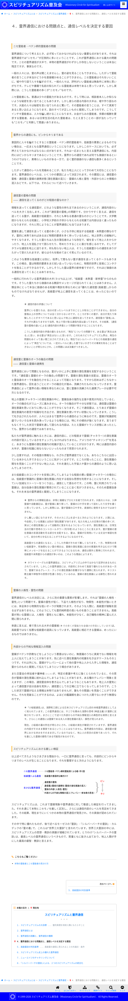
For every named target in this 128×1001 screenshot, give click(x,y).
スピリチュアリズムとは (24, 13)
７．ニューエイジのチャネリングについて (36, 957)
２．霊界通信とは (25, 930)
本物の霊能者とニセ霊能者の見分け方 (31, 863)
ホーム (7, 13)
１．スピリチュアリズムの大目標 (51, 924)
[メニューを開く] (123, 4)
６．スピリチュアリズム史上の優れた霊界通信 (38, 952)
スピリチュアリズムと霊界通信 (52, 13)
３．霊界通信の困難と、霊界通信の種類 (35, 935)
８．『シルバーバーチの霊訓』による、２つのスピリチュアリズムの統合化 (50, 962)
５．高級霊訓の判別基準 (79, 890)
